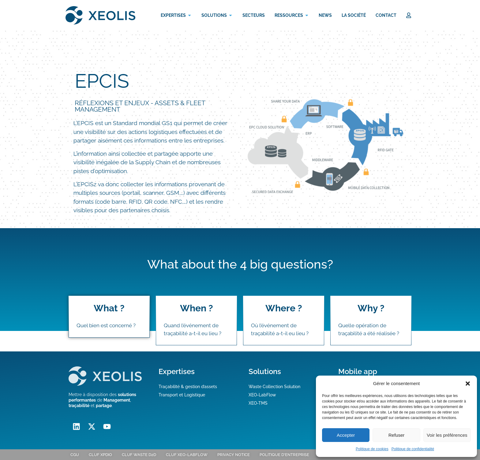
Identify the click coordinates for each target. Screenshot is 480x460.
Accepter (346, 435)
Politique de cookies (372, 449)
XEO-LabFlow (262, 394)
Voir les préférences (447, 435)
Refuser (396, 435)
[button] (468, 383)
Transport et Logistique (182, 394)
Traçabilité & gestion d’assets (188, 386)
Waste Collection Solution (274, 386)
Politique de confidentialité (413, 449)
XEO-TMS (258, 403)
